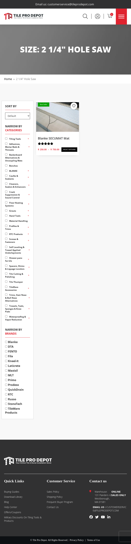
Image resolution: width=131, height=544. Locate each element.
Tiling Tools (13, 138)
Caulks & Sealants (11, 177)
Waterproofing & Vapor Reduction (15, 318)
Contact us (53, 507)
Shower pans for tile (13, 259)
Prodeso (12, 385)
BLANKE (11, 170)
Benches (11, 165)
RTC (9, 394)
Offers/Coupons (12, 512)
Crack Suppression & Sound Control (12, 195)
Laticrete (12, 366)
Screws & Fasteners (11, 240)
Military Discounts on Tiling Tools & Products (23, 519)
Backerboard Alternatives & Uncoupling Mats (13, 157)
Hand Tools (12, 215)
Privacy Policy (77, 540)
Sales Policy (53, 491)
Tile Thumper (14, 281)
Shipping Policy (54, 496)
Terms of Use (93, 540)
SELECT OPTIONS (69, 149)
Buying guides (11, 491)
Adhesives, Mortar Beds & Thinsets (12, 147)
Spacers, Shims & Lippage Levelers (14, 267)
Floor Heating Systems (14, 204)
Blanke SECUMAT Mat (53, 138)
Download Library (13, 496)
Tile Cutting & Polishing (14, 275)
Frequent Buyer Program (60, 502)
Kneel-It (12, 361)
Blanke (11, 342)
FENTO (11, 351)
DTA (9, 347)
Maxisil (11, 370)
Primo (10, 380)
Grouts (10, 210)
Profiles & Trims (12, 227)
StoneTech (13, 404)
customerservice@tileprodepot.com (71, 4)
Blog (6, 502)
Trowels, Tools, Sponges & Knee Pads (14, 308)
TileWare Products (12, 410)
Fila (9, 356)
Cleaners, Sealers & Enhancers (15, 185)
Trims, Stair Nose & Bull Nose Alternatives (15, 298)
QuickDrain (14, 390)
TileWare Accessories (11, 288)
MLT (9, 375)
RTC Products (14, 234)
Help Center (10, 507)
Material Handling (16, 220)
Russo (10, 399)
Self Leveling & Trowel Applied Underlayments (14, 250)
